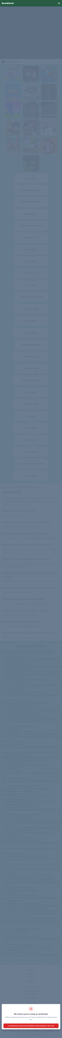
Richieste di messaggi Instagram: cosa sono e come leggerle (26, 879)
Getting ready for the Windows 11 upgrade (19, 952)
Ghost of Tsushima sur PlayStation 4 (16, 817)
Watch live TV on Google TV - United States (19, 937)
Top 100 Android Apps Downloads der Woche (20, 815)
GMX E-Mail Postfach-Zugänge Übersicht (18, 944)
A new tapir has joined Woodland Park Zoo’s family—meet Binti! (28, 651)
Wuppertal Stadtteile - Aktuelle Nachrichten (19, 804)
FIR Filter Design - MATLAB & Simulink (17, 807)
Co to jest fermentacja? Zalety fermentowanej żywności (24, 765)
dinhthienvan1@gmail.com (31, 1008)
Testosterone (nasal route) (12, 853)
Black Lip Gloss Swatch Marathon (15, 778)
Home (31, 974)
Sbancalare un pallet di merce (14, 742)
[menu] (59, 3)
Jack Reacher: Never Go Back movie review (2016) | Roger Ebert (28, 789)
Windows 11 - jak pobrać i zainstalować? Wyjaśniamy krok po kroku (29, 685)
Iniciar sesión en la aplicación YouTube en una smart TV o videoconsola (31, 672)
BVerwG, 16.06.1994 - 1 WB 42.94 (15, 916)
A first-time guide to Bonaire (13, 900)
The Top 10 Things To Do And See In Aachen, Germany (24, 796)
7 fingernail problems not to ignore (16, 755)
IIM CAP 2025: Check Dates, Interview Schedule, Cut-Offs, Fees (27, 833)
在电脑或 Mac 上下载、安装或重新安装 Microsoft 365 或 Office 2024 (29, 757)
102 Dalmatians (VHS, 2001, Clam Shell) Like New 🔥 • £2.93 (26, 654)
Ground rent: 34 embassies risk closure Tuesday (21, 929)
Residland (8, 3)
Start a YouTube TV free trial (13, 835)
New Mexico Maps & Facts (12, 744)
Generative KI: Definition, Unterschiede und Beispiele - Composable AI (30, 734)
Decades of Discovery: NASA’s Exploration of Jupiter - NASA (26, 820)
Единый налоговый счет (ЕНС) (14, 931)
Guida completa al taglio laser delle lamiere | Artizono (24, 680)
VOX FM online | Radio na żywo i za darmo (19, 763)
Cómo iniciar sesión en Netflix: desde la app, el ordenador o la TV (28, 921)
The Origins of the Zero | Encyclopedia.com (20, 864)
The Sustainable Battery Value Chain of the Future (22, 856)
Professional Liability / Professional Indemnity (20, 903)
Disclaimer (31, 1014)
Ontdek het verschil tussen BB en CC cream (19, 791)
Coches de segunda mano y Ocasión (17, 794)
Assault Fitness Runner (11, 729)
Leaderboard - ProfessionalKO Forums (17, 664)
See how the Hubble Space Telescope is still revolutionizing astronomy (30, 911)
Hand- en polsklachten (11, 892)
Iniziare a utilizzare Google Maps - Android (19, 687)
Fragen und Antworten (11, 866)
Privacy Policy (31, 981)
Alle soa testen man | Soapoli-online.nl (18, 887)
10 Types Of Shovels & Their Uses (15, 700)
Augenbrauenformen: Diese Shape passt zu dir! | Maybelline (26, 703)
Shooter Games (18, 487)
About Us (31, 1011)
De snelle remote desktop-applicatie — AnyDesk (21, 713)
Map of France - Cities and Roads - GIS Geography (22, 960)
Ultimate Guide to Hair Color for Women (18, 890)
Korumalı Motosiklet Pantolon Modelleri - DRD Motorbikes (25, 874)
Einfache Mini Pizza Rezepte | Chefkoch (18, 799)
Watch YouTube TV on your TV (14, 656)
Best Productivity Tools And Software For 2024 (21, 705)
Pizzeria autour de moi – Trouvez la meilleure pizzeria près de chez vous (31, 828)
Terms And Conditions (31, 991)
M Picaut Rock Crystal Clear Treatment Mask (20, 895)
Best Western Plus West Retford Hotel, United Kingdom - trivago (28, 877)
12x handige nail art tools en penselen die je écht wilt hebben (27, 947)
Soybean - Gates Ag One (12, 770)
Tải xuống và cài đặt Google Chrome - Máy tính (21, 840)
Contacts (31, 998)
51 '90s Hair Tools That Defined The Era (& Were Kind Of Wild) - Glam (30, 950)
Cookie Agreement (31, 994)
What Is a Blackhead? (10, 768)
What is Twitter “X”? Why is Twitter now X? (19, 726)
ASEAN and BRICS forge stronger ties (17, 731)
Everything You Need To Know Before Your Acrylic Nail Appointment (29, 898)
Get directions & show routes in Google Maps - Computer (25, 716)
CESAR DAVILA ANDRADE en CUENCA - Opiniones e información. (28, 802)
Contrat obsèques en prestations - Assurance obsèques (24, 908)
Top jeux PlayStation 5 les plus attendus (18, 830)
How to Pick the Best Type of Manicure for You (21, 786)
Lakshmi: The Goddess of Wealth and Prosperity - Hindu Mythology (29, 718)
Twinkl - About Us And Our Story (15, 682)
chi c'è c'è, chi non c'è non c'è (13, 934)
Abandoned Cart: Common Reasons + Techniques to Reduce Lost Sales (30, 752)
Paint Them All (31, 487)
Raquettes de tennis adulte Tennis (16, 690)
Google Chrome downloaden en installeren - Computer (24, 692)
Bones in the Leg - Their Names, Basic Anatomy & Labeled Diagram (29, 905)
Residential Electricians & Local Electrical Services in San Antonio (28, 913)
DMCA (31, 977)
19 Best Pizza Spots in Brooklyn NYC (16, 838)
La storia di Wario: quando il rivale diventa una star (23, 760)
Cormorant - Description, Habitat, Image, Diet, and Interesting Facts (29, 918)
